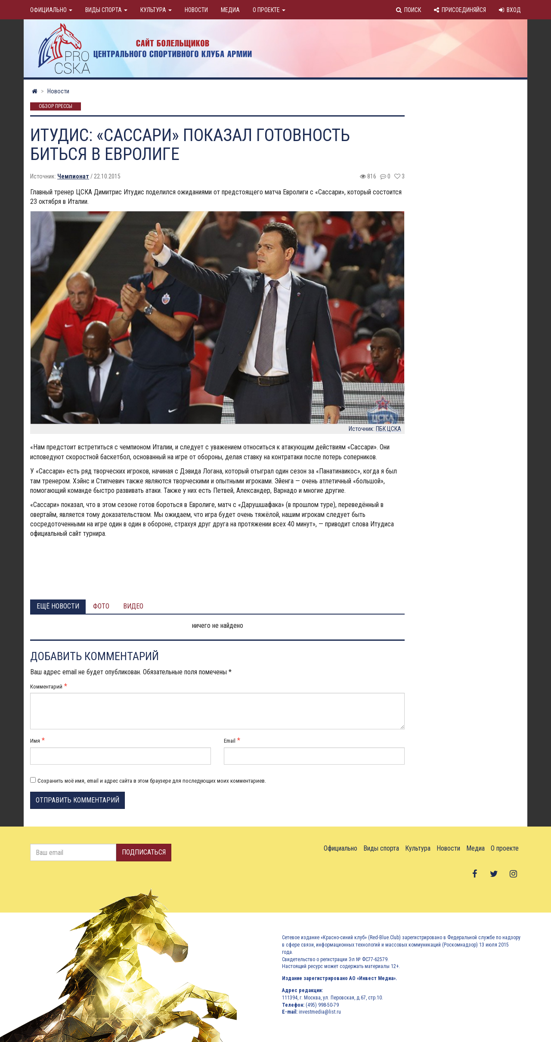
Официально (51, 9)
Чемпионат (73, 176)
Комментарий (46, 686)
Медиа (230, 9)
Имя (35, 741)
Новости (196, 9)
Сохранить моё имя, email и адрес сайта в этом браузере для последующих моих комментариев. (151, 781)
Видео (133, 606)
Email (229, 741)
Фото (101, 606)
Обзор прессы (55, 107)
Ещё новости (58, 606)
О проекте (269, 9)
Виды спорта (106, 9)
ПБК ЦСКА (388, 428)
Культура (156, 9)
